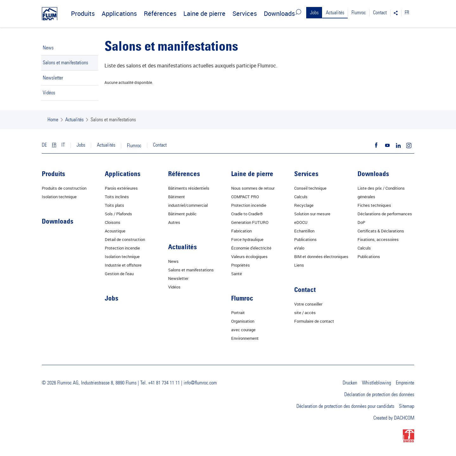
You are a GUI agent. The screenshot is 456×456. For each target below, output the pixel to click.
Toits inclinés (117, 197)
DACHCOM (404, 418)
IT (63, 145)
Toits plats (114, 205)
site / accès (305, 312)
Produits (83, 13)
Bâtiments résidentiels (188, 188)
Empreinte (405, 382)
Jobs (314, 12)
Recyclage (304, 205)
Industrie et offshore (123, 265)
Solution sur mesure (312, 214)
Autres (174, 222)
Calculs (300, 197)
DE (44, 145)
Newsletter (53, 77)
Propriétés (240, 265)
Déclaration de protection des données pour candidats (345, 406)
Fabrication (241, 231)
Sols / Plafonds (118, 214)
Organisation (242, 321)
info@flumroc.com (200, 382)
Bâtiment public (182, 214)
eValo (299, 248)
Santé (236, 273)
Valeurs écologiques (249, 256)
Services (244, 13)
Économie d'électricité (251, 248)
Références (160, 13)
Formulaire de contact (314, 321)
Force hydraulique (247, 239)
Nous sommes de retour (253, 188)
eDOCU (300, 222)
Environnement (245, 338)
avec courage (243, 329)
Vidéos (49, 92)
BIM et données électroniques (321, 256)
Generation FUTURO (250, 222)
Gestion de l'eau (119, 273)
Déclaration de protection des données (379, 394)
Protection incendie (122, 248)
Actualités (335, 12)
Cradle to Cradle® (247, 214)
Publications (305, 239)
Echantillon (304, 231)
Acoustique (115, 231)
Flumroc (359, 12)
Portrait (238, 312)
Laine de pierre (204, 13)
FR (407, 12)
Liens (299, 265)
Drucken (350, 382)
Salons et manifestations (65, 62)
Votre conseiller (308, 304)
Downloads (279, 13)
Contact (380, 12)
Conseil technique (310, 188)
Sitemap (406, 406)
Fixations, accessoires (378, 239)
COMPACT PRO (245, 197)
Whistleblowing (376, 382)
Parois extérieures (121, 188)
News (48, 47)
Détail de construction (125, 239)
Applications (119, 13)
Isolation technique (59, 197)
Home (53, 119)
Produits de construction (64, 188)
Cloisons (112, 222)
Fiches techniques (374, 205)
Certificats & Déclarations (381, 231)
